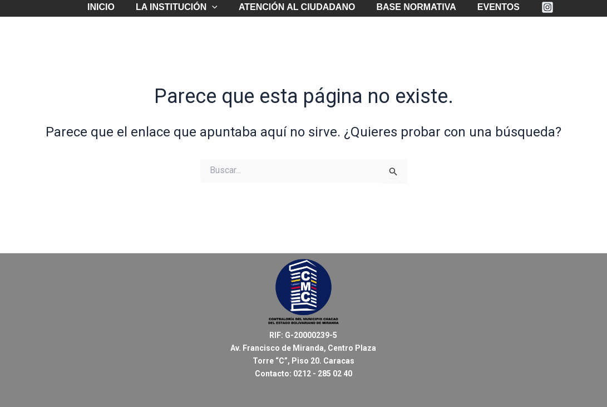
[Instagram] (539, 7)
